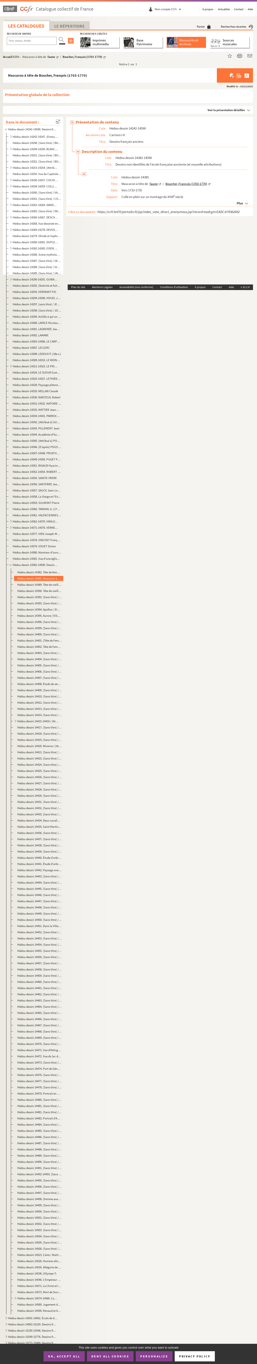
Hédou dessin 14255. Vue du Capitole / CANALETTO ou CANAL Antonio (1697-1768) (37, 174)
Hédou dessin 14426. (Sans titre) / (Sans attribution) (39, 777)
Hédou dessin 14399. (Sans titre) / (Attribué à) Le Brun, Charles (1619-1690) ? (39, 628)
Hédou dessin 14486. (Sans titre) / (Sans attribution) (39, 1137)
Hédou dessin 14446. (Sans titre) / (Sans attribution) (39, 895)
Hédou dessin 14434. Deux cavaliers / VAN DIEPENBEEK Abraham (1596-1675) (39, 820)
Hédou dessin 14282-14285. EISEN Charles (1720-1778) (35, 248)
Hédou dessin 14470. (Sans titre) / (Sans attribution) (39, 1044)
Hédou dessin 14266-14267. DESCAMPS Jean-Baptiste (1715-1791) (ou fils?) (35, 217)
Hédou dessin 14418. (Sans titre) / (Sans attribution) (39, 733)
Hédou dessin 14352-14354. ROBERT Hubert (37, 472)
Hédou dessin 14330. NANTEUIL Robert (36, 397)
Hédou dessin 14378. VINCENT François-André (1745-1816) (37, 540)
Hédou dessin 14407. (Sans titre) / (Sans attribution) (39, 678)
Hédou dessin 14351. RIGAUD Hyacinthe (37, 465)
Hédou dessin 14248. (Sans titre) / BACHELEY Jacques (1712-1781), (37, 143)
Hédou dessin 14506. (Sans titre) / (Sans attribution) (39, 1249)
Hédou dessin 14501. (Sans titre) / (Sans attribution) (39, 1217)
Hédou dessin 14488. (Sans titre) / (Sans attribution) (39, 1149)
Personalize (154, 1356)
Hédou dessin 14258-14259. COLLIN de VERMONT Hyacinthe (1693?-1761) (35, 186)
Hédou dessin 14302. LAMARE (31, 335)
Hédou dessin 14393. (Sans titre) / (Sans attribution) (39, 603)
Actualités (224, 9)
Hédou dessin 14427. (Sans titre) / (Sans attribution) (39, 783)
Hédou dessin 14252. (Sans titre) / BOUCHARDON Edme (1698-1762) (37, 161)
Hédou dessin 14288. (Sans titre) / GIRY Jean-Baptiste (37, 267)
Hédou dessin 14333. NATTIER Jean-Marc (37, 410)
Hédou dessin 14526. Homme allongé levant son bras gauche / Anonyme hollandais (39, 1261)
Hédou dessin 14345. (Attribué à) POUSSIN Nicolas (37, 441)
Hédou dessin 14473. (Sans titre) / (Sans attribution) (39, 1062)
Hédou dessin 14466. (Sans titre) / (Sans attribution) (39, 1019)
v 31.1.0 (245, 287)
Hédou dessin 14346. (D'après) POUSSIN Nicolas (37, 447)
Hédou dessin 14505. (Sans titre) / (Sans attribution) (39, 1242)
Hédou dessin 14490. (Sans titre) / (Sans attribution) (39, 1162)
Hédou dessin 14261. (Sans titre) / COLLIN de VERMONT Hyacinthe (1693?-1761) (37, 199)
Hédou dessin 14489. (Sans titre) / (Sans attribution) (39, 1155)
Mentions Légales (102, 287)
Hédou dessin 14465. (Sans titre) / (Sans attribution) (39, 1013)
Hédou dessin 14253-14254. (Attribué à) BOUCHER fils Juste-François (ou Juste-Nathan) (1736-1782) (35, 168)
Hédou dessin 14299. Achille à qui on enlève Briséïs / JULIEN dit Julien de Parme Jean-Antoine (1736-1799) (37, 316)
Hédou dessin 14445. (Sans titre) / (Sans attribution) (39, 889)
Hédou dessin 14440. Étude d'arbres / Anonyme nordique (39, 858)
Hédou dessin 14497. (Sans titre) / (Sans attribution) (39, 1193)
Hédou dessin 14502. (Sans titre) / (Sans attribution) (39, 1224)
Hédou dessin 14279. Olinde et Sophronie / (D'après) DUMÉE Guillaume (37, 236)
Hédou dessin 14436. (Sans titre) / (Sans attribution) (39, 833)
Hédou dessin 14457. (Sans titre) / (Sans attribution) (39, 963)
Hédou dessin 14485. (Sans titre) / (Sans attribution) (39, 1131)
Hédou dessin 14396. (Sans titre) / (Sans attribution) (39, 622)
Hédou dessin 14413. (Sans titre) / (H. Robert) (39, 709)
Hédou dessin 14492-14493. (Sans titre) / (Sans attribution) (39, 1174)
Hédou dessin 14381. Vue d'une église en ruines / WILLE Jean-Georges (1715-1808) (37, 558)
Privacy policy (194, 1356)
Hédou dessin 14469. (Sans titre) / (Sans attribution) (39, 1038)
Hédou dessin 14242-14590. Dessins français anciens (32, 129)
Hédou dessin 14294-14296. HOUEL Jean (37, 298)
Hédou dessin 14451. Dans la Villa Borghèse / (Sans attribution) (39, 926)
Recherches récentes (237, 26)
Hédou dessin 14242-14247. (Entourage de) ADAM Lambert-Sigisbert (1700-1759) (35, 137)
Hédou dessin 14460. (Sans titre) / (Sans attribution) (39, 982)
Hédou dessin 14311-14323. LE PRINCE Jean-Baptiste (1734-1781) (35, 366)
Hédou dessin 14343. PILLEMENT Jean (36, 428)
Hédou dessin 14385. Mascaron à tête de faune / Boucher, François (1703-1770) (39, 578)
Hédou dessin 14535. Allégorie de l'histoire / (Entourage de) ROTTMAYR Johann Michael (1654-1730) (39, 1267)
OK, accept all (64, 1356)
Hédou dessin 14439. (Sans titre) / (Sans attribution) (39, 851)
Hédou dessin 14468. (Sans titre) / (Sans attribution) (39, 1031)
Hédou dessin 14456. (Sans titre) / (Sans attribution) (39, 957)
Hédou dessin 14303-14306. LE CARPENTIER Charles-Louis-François (37, 341)
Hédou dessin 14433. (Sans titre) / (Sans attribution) (39, 814)
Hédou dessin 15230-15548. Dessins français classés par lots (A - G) (32, 1330)
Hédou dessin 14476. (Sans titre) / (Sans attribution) (39, 1075)
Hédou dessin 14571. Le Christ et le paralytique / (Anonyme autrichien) (39, 1286)
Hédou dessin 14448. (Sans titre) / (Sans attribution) (39, 907)
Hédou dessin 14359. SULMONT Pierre (36, 503)
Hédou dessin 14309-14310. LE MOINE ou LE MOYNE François (37, 360)
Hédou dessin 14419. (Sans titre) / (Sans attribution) (39, 740)
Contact (239, 9)
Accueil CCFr (11, 57)
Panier (204, 26)
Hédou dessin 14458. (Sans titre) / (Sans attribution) (39, 969)
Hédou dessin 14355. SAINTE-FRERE (35, 478)
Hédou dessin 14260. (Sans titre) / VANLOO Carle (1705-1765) (37, 192)
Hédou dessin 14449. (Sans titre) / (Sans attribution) (39, 913)
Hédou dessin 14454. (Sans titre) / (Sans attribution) (39, 944)
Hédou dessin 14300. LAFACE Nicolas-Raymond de (37, 323)
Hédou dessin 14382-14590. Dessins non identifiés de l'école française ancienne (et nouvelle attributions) (35, 565)
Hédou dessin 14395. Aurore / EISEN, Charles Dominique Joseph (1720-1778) (39, 616)
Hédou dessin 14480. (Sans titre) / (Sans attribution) (39, 1100)
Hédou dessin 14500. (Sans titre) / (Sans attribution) (39, 1211)
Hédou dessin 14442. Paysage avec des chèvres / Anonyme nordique (39, 870)
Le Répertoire (69, 26)
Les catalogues (26, 26)
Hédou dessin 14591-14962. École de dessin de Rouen (32, 1318)
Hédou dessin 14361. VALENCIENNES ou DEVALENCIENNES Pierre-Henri (37, 515)
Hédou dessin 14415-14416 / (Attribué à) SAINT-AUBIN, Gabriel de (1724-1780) (37, 721)
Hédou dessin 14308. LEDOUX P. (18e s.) (37, 354)
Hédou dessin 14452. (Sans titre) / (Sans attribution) (39, 932)
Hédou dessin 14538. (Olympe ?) (36, 1273)
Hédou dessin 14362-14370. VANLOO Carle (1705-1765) (35, 521)
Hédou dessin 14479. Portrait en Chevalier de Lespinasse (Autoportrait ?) (39, 1093)
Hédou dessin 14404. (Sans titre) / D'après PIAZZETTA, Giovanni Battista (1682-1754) (39, 659)
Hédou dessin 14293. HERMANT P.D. (35, 292)
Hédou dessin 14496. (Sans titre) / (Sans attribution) (39, 1186)
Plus (240, 203)
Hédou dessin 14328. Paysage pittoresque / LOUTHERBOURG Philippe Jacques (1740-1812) (37, 385)
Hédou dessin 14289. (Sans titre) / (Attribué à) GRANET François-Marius (37, 273)
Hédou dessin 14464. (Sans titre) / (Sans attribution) (39, 1006)
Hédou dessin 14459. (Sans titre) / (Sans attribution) (39, 975)
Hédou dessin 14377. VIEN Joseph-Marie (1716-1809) (37, 534)
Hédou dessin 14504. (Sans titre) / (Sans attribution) (39, 1236)
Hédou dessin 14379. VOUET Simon (34, 546)
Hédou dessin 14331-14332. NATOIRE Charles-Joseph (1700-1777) (37, 403)
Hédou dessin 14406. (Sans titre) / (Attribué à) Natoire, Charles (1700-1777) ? (39, 671)
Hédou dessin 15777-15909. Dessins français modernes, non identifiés (32, 1343)
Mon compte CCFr (169, 9)
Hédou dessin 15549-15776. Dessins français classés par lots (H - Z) (32, 1337)
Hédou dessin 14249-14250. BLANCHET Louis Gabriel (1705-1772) (35, 149)
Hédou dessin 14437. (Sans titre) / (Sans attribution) (39, 839)
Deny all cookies (110, 1356)
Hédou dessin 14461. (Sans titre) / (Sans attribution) (39, 988)
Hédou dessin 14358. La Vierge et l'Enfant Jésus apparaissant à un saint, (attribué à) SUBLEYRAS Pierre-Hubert (37, 496)
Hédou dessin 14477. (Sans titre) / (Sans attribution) (39, 1081)
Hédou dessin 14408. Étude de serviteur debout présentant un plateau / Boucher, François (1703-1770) (39, 684)
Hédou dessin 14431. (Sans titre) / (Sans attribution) (39, 802)
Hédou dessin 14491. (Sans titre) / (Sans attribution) (39, 1168)
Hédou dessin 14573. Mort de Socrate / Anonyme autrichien (39, 1292)
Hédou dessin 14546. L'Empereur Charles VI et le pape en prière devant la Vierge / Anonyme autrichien (39, 1280)
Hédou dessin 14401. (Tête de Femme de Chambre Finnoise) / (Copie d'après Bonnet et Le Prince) (39, 640)
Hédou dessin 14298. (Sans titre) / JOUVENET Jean (37, 310)
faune (51, 57)
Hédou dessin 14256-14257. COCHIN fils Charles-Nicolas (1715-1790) (35, 180)
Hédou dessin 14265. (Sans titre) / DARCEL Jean (37, 211)
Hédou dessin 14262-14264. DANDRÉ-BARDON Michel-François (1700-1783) (35, 205)
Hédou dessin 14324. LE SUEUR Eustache (37, 372)
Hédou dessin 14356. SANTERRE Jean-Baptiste (37, 484)
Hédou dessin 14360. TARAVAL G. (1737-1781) (37, 509)
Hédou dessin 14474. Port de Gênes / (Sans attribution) (39, 1069)
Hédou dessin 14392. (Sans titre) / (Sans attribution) (39, 597)
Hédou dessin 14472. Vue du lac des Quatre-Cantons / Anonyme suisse (39, 1056)
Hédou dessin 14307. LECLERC (31, 348)
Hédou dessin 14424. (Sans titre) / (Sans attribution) (39, 764)
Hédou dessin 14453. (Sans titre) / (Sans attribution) (39, 938)
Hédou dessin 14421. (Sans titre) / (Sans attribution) (39, 752)
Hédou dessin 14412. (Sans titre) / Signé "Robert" (39, 702)
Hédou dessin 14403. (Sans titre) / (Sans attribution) (39, 653)
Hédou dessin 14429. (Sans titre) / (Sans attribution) (39, 796)
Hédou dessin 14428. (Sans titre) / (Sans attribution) (39, 789)
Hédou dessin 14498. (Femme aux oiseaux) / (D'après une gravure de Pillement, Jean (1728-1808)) (39, 1199)
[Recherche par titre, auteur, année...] (32, 41)
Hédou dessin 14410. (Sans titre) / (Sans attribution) (39, 696)
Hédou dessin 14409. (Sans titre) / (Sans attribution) (39, 690)
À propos (207, 9)
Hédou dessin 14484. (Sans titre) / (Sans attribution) (39, 1124)
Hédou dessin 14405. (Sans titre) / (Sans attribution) (39, 665)
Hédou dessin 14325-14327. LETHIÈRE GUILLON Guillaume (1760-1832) (37, 379)
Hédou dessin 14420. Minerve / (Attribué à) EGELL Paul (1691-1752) (39, 746)
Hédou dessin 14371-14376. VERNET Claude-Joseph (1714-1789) (35, 527)
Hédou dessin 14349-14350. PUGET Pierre (37, 459)
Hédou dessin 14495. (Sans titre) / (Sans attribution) (39, 1180)
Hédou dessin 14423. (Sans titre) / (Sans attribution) (39, 758)
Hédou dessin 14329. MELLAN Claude (35, 391)
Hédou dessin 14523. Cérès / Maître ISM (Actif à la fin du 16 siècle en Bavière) (39, 1255)
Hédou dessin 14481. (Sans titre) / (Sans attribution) (39, 1106)
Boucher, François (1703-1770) (82, 57)
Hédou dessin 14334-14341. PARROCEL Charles (37, 416)
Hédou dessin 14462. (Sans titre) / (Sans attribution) (39, 994)
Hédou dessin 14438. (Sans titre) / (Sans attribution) (39, 845)
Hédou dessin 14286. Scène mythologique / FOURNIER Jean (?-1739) (37, 254)
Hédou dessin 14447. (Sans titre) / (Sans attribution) (39, 901)
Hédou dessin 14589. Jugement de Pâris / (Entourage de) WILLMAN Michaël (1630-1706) (39, 1304)
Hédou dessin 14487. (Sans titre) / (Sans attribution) (39, 1143)
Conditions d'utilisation (174, 287)
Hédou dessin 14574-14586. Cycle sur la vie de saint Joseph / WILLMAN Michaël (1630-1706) (37, 1298)
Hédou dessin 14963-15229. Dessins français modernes (32, 1324)
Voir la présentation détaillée (226, 110)
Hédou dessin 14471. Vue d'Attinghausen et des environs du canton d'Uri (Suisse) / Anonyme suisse (39, 1050)
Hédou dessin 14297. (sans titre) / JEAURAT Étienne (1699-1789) (37, 304)
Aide (250, 9)
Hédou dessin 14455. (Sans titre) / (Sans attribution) (39, 951)
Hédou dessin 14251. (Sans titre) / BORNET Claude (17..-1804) (37, 155)
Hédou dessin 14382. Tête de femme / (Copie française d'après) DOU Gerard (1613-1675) (39, 572)
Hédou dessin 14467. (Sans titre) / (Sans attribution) (39, 1025)
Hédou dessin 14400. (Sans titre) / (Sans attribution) (39, 634)
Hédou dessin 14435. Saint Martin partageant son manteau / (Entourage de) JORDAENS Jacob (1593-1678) (39, 827)
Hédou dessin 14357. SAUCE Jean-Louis (37, 490)
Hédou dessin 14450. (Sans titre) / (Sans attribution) (39, 920)
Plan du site (78, 287)
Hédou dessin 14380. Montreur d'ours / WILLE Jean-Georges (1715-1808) (37, 552)
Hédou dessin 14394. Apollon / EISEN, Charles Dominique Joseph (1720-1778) (39, 609)
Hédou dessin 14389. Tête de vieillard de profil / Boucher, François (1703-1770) (39, 585)
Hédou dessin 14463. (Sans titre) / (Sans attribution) (39, 1000)
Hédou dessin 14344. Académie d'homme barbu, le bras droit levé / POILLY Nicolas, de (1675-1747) (37, 434)
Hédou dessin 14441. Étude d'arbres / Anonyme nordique (39, 864)
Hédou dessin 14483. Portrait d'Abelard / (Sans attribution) (39, 1118)
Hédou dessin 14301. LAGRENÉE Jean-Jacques (37, 329)
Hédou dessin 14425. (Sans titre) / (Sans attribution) (39, 771)
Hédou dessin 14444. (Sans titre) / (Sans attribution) (39, 882)
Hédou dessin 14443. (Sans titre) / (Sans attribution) (39, 876)
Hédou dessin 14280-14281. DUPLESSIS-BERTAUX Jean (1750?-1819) (35, 242)
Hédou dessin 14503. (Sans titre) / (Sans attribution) (39, 1230)
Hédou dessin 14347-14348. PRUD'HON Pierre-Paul (37, 453)
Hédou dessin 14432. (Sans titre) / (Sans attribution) (39, 808)
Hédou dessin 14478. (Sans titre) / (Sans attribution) (39, 1087)
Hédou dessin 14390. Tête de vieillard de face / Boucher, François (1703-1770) (39, 591)
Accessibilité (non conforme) (136, 287)
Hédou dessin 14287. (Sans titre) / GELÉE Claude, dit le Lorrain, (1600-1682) (37, 261)
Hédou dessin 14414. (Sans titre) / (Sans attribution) (39, 715)
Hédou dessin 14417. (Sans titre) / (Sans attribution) (39, 727)
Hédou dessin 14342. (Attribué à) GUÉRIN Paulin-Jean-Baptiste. (37, 422)
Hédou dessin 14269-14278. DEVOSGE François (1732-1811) (35, 230)
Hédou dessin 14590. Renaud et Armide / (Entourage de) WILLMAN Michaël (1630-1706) (39, 1311)
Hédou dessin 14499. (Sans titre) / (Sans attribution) (39, 1205)
